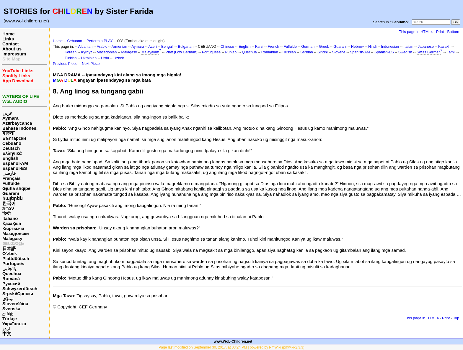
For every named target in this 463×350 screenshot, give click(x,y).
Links (8, 38)
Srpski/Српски (17, 293)
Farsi (259, 47)
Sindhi (322, 52)
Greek (324, 47)
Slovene (338, 52)
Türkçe (9, 318)
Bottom (453, 31)
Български (14, 138)
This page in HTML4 (416, 31)
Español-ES (14, 168)
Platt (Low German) (182, 52)
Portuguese (211, 52)
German (307, 47)
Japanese (426, 47)
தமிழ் (7, 313)
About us (12, 48)
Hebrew (357, 47)
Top (456, 318)
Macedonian (107, 52)
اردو (6, 328)
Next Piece (91, 64)
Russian (289, 52)
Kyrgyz (86, 52)
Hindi (372, 47)
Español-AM (15, 163)
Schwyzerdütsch (19, 288)
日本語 (9, 248)
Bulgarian (186, 47)
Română (11, 278)
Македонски (15, 233)
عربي (7, 113)
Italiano (10, 218)
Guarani (10, 193)
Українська (14, 323)
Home (8, 33)
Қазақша (11, 223)
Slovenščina (15, 303)
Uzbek (118, 58)
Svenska (11, 308)
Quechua (11, 273)
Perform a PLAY (100, 41)
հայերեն (12, 198)
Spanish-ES (384, 52)
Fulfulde (10, 183)
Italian (408, 47)
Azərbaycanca (17, 123)
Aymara (10, 118)
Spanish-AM (360, 52)
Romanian (269, 52)
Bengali (167, 47)
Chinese (227, 47)
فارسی (9, 173)
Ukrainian (89, 58)
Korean (70, 52)
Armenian (119, 47)
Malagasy (12, 238)
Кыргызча (13, 228)
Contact (10, 43)
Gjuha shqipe (16, 188)
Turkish (70, 58)
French (273, 47)
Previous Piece (65, 64)
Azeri (152, 47)
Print (440, 31)
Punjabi (231, 52)
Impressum (14, 53)
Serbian (306, 52)
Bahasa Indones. (20, 128)
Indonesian (390, 47)
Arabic (102, 47)
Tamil (451, 52)
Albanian (85, 47)
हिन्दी (6, 213)
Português (13, 263)
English (10, 158)
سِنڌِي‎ (8, 298)
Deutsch (11, 148)
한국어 (9, 203)
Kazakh (444, 47)
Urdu (105, 58)
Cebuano (11, 143)
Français (11, 178)
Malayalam (150, 52)
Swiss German (429, 52)
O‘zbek (9, 253)
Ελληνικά (12, 153)
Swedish (405, 52)
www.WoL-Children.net (233, 341)
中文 (6, 333)
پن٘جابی (9, 268)
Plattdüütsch (15, 258)
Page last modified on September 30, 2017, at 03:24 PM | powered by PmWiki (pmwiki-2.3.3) (231, 347)
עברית (8, 208)
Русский (11, 283)
